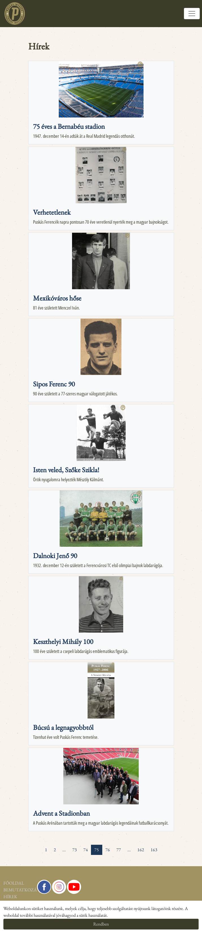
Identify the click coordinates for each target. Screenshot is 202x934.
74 (85, 850)
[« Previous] (38, 846)
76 (107, 850)
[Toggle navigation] (192, 13)
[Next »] (163, 846)
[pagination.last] (170, 846)
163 (154, 850)
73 (74, 850)
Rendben (101, 924)
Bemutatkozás (4, 890)
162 (140, 850)
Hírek (4, 897)
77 (118, 850)
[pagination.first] (32, 846)
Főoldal (4, 883)
